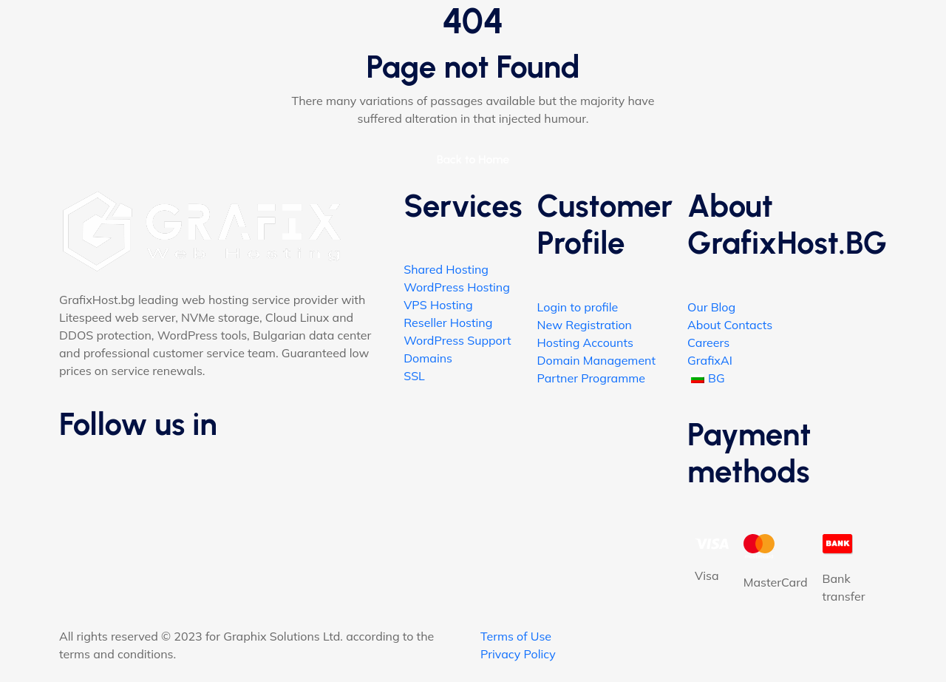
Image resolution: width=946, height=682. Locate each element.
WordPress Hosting (457, 287)
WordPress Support (457, 340)
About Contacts (729, 324)
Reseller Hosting (448, 322)
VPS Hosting (438, 304)
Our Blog (711, 307)
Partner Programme (591, 378)
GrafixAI (709, 360)
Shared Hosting (446, 269)
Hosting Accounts (585, 342)
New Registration (584, 324)
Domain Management (596, 360)
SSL (414, 375)
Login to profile (578, 307)
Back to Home (473, 159)
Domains (428, 358)
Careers (708, 342)
